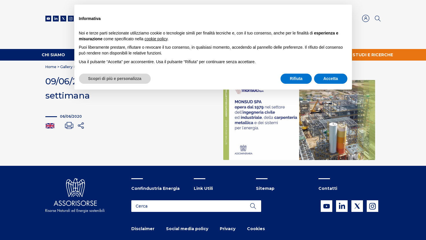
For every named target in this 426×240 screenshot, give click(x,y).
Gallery (66, 67)
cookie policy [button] (156, 39)
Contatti (327, 188)
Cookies (256, 228)
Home (50, 67)
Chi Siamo (53, 54)
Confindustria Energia (155, 188)
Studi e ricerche (373, 54)
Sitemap (265, 188)
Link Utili (203, 188)
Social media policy (187, 228)
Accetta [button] (330, 78)
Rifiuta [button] (296, 78)
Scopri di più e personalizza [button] (114, 78)
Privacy (227, 228)
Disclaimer (142, 228)
